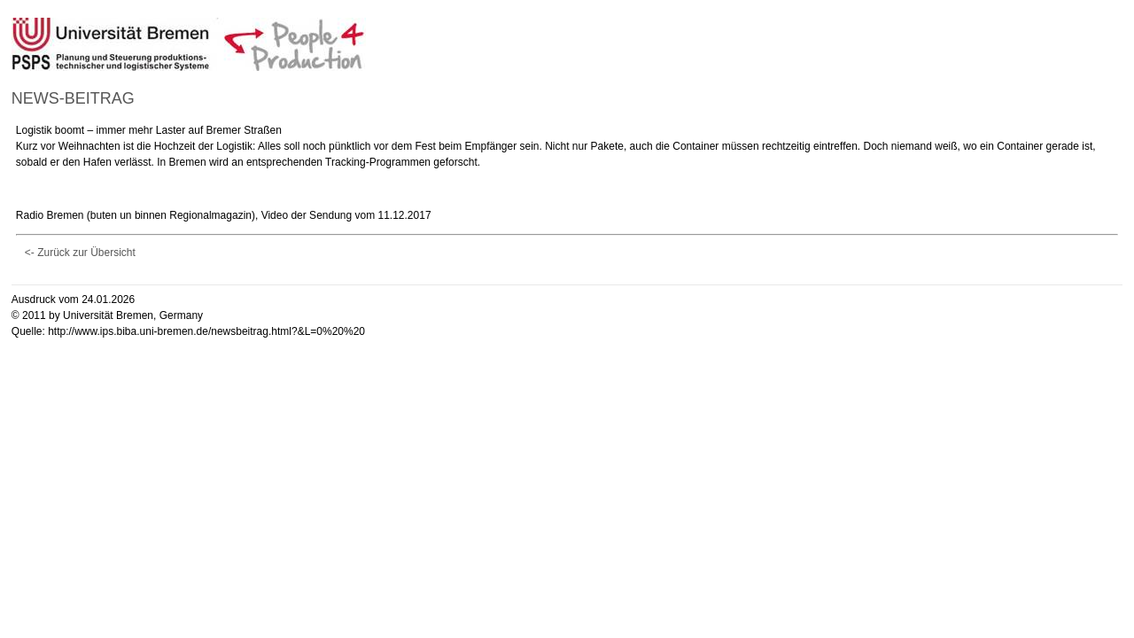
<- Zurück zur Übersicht (80, 252)
